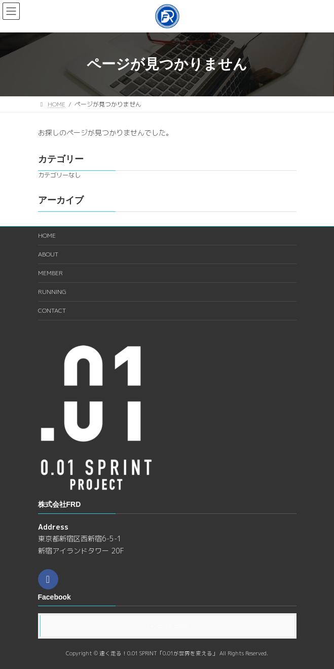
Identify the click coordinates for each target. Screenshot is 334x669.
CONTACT (52, 310)
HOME (47, 235)
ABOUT (48, 254)
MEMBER (50, 273)
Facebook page (167, 625)
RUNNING (52, 291)
